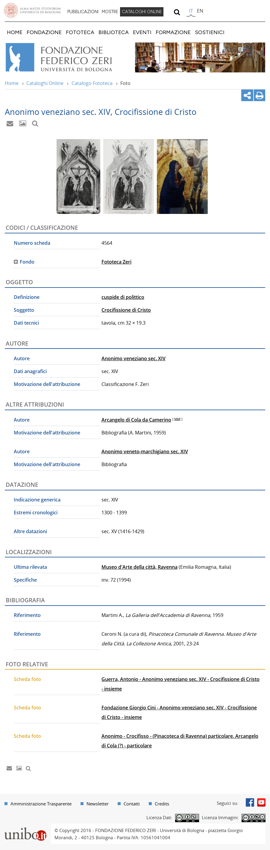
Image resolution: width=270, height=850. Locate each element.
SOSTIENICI (210, 32)
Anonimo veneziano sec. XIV (133, 358)
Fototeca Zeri (116, 262)
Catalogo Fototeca (92, 83)
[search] (176, 12)
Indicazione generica (37, 499)
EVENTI (142, 32)
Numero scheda (32, 243)
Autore (22, 358)
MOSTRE (110, 11)
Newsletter (98, 804)
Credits (162, 804)
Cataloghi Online (44, 83)
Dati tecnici (26, 323)
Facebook (250, 802)
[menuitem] (83, 12)
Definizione (27, 297)
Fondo (27, 262)
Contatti (132, 804)
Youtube (261, 802)
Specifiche (25, 580)
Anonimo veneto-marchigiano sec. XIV (144, 451)
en (200, 10)
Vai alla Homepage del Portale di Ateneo (32, 10)
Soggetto (24, 310)
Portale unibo (25, 827)
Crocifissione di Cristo (126, 310)
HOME (14, 32)
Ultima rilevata (30, 567)
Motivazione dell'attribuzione (47, 384)
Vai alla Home (67, 57)
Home (12, 83)
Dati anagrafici (30, 371)
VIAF (177, 419)
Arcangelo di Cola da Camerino (136, 419)
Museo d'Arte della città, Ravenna (139, 567)
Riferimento (27, 615)
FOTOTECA (80, 32)
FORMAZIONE (173, 32)
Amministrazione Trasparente (41, 804)
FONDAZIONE (44, 32)
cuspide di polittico (122, 297)
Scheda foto (27, 679)
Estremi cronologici (35, 512)
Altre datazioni (30, 531)
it (191, 10)
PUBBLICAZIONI (82, 11)
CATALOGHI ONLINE (142, 11)
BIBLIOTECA (113, 32)
